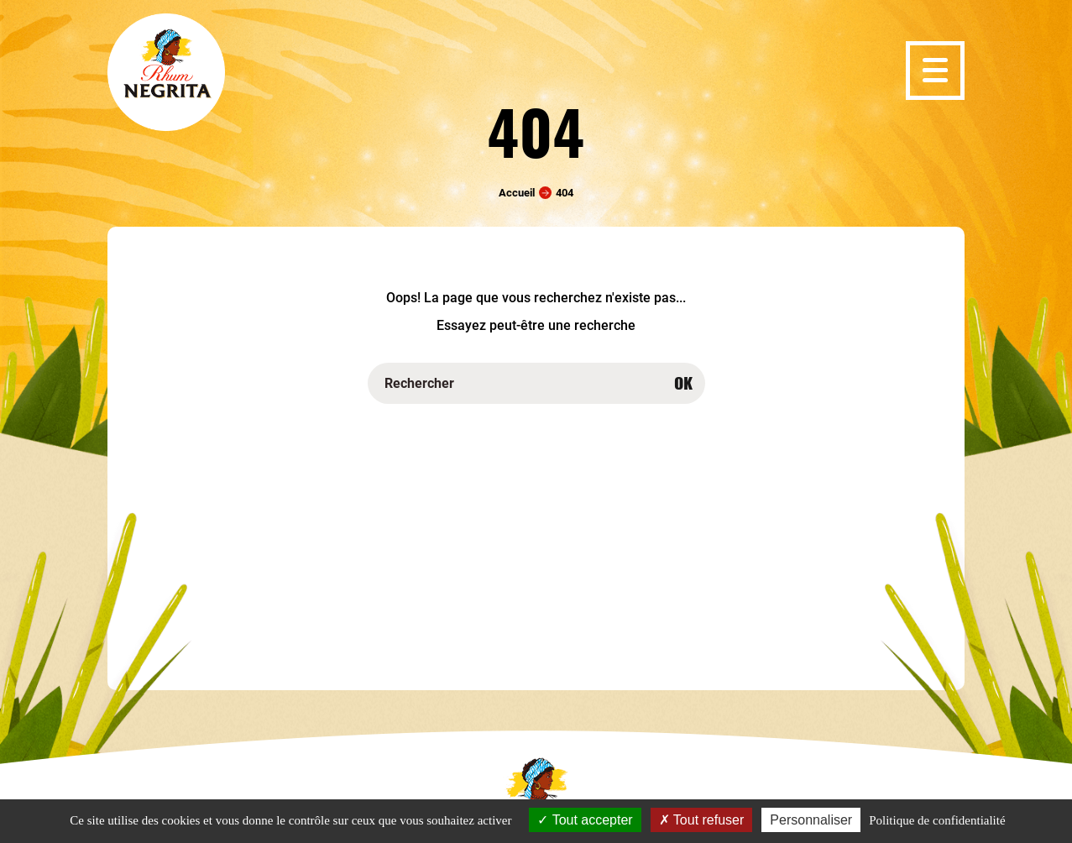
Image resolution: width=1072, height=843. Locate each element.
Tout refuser (702, 820)
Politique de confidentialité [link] (937, 820)
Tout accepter (584, 820)
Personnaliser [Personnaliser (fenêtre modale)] (811, 820)
